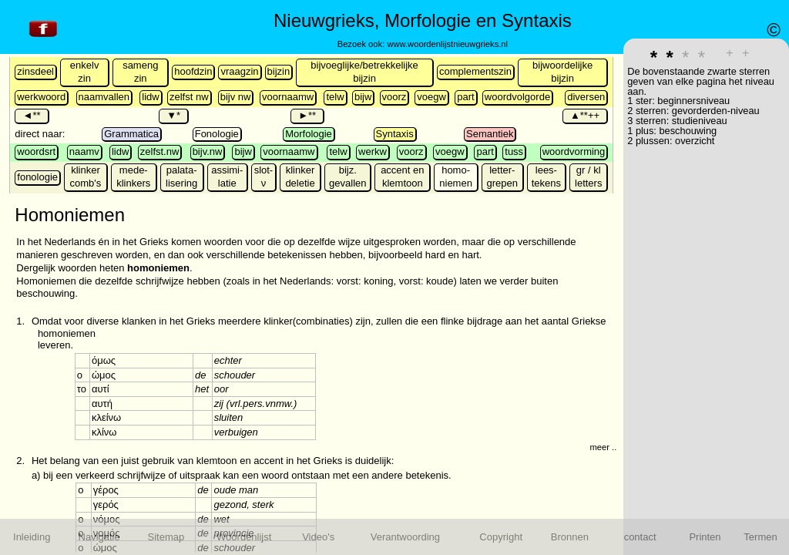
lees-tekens (546, 176)
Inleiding (31, 537)
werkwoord (41, 97)
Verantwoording (405, 537)
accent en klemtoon (402, 176)
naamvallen (104, 97)
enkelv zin (84, 71)
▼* (173, 115)
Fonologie (217, 134)
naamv (84, 151)
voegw (431, 97)
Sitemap (166, 537)
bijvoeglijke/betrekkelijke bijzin (364, 71)
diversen (586, 97)
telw (335, 97)
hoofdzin (193, 71)
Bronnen (570, 537)
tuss (514, 151)
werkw (372, 151)
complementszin (475, 71)
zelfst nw (189, 97)
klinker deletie (299, 176)
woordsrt (36, 151)
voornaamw (288, 97)
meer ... (604, 447)
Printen (704, 537)
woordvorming (574, 151)
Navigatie (99, 537)
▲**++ (585, 115)
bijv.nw (208, 151)
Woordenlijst (244, 537)
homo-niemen (455, 176)
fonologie (37, 177)
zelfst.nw (160, 151)
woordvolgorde (517, 97)
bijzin (278, 71)
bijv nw (235, 97)
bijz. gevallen (347, 176)
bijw (362, 97)
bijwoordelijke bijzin (562, 71)
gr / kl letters (588, 176)
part (465, 97)
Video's (318, 537)
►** (307, 115)
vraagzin (239, 71)
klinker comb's (86, 176)
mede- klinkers (133, 176)
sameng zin (140, 71)
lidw (150, 97)
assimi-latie (227, 176)
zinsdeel (35, 71)
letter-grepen (502, 176)
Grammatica (131, 134)
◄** (31, 115)
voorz (394, 97)
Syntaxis (395, 134)
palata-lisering (181, 176)
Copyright (500, 537)
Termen (760, 537)
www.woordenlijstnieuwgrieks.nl (447, 44)
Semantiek (489, 134)
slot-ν (264, 176)
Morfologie (308, 134)
